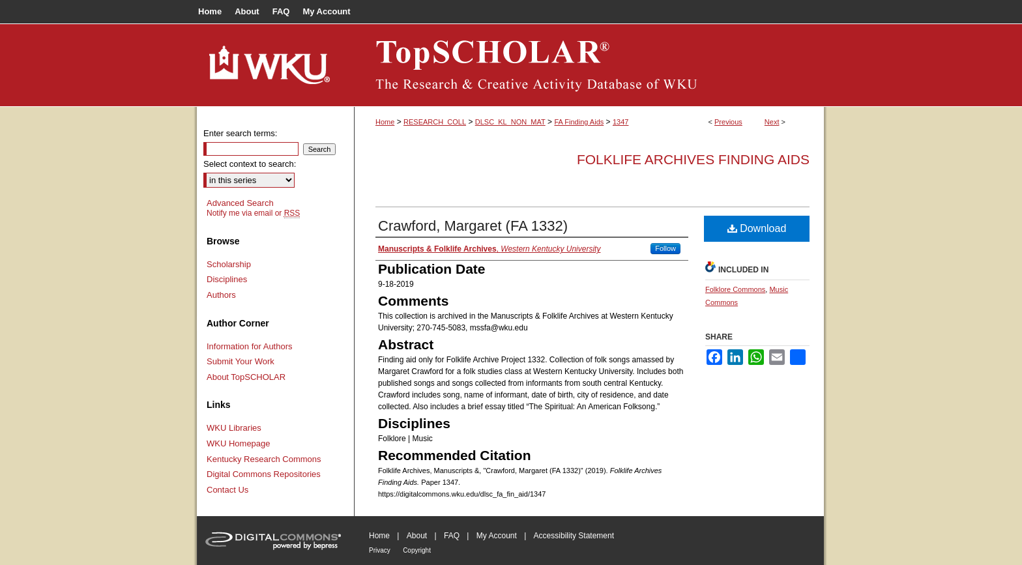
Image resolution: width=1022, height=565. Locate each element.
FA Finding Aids (579, 122)
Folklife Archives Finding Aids (693, 159)
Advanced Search (240, 203)
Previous (728, 122)
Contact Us (227, 490)
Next (772, 122)
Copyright (417, 550)
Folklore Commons (735, 289)
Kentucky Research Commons (264, 459)
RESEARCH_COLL (434, 122)
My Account (496, 535)
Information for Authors (250, 346)
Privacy (379, 550)
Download (757, 228)
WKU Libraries (234, 428)
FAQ (452, 535)
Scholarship (229, 264)
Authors (221, 295)
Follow (665, 248)
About (417, 535)
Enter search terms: (240, 133)
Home (384, 122)
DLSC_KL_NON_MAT (510, 122)
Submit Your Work (240, 361)
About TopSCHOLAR (246, 377)
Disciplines (227, 279)
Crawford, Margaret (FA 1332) (473, 226)
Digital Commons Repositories (264, 474)
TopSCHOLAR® (589, 65)
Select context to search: (249, 164)
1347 (620, 122)
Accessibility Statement (574, 535)
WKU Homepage (238, 443)
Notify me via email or (253, 213)
